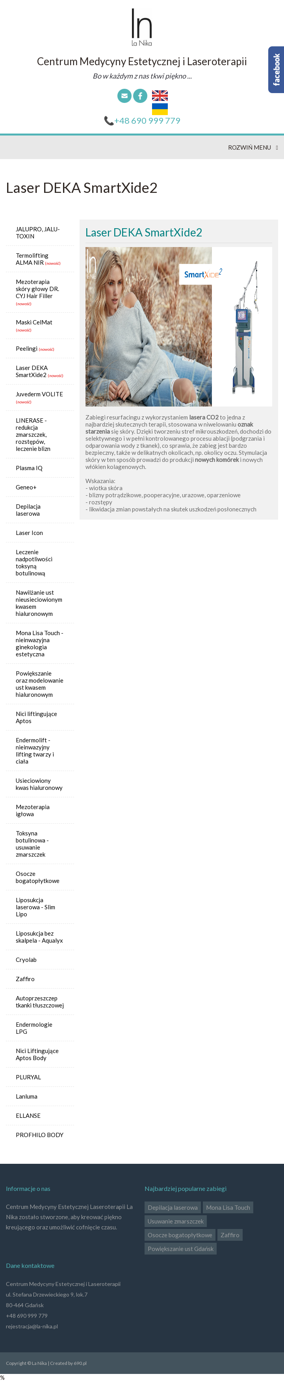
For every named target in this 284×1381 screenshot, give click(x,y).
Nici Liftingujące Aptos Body (37, 1054)
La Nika (142, 27)
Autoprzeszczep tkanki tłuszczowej (40, 1002)
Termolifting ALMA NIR (32, 259)
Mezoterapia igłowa (33, 810)
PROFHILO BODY (39, 1134)
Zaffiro (25, 978)
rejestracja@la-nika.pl (32, 1326)
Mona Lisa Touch (228, 1207)
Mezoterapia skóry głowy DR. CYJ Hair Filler (37, 288)
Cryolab (26, 959)
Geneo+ (26, 487)
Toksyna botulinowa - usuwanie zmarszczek (32, 844)
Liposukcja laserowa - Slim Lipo (35, 907)
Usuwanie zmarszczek (176, 1221)
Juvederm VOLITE (39, 393)
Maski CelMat (34, 322)
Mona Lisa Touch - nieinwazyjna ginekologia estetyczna (39, 643)
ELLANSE (28, 1115)
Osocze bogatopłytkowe (37, 877)
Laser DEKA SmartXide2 (32, 371)
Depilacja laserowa (28, 510)
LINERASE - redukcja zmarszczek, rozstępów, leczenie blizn (33, 434)
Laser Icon (29, 532)
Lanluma (26, 1096)
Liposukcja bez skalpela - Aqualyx (39, 937)
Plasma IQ (29, 467)
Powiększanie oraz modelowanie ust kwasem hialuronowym (39, 684)
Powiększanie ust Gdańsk (180, 1248)
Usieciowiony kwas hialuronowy (39, 784)
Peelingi (26, 348)
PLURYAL (28, 1077)
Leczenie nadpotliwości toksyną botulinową (34, 562)
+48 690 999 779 (147, 120)
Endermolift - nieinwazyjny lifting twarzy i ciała (35, 750)
